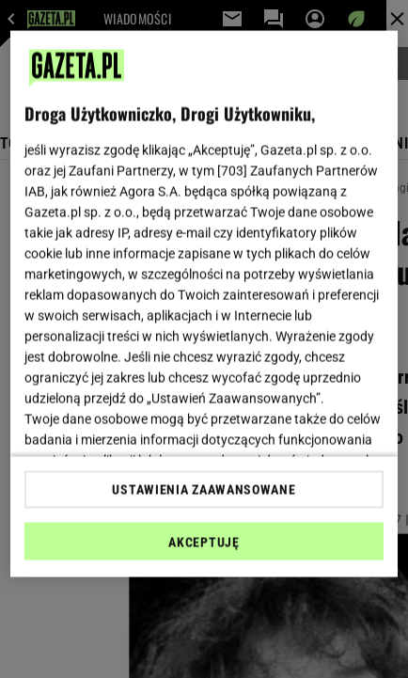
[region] (204, 304)
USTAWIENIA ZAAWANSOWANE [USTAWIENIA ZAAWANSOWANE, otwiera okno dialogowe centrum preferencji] (203, 489)
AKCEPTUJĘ (203, 541)
